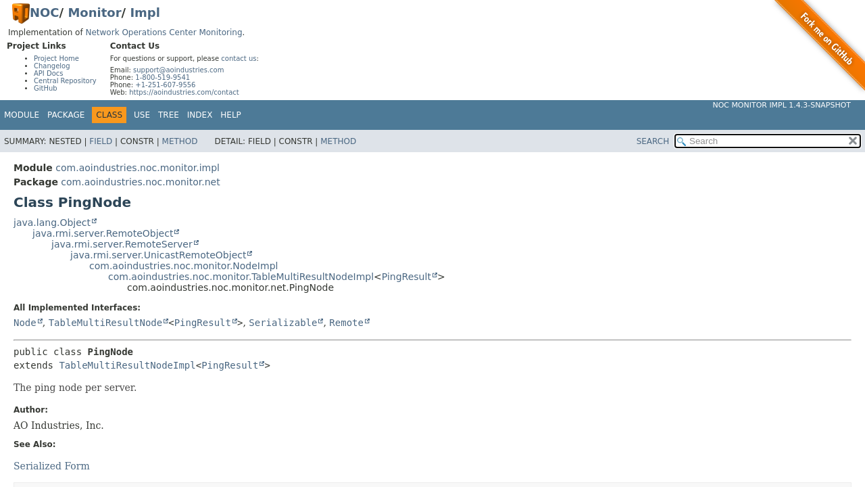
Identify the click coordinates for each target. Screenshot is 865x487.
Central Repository (65, 81)
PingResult (406, 276)
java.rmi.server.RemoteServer (122, 244)
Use (142, 115)
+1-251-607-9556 (165, 85)
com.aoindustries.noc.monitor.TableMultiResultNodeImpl (241, 276)
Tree (168, 115)
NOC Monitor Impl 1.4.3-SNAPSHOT (781, 105)
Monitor (94, 12)
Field (100, 141)
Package (65, 115)
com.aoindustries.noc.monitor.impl (137, 167)
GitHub (45, 88)
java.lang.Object (52, 222)
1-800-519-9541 (162, 77)
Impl (145, 12)
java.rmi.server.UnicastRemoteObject (158, 255)
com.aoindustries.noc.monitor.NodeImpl (183, 265)
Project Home (56, 58)
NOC (44, 12)
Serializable (283, 322)
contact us (238, 58)
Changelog (52, 66)
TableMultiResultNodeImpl (127, 365)
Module (21, 115)
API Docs (49, 73)
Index (200, 115)
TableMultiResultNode (106, 322)
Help (230, 115)
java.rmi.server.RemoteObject (102, 233)
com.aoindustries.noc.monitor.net (140, 182)
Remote (346, 322)
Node (25, 322)
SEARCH (653, 141)
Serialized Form (52, 466)
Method (180, 141)
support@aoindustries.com (178, 70)
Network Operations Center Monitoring (163, 32)
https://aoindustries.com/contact (184, 92)
